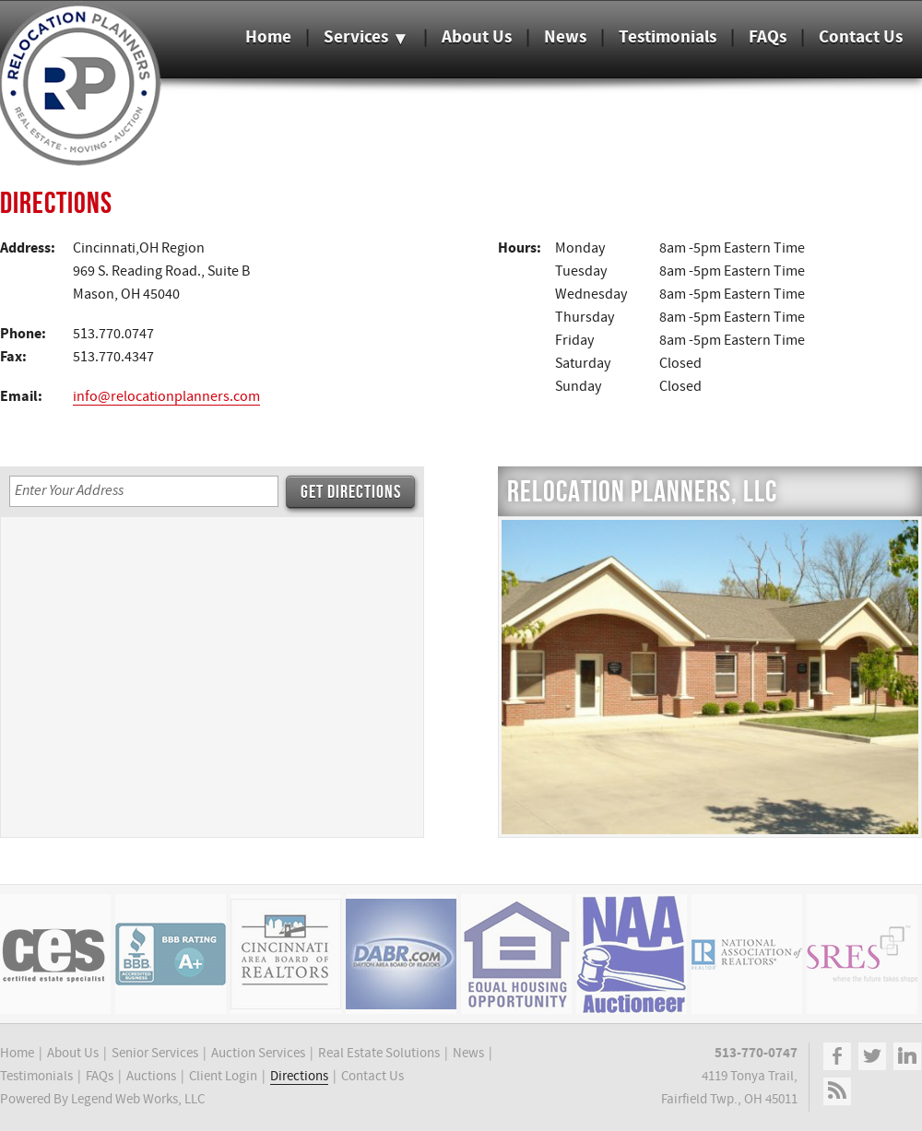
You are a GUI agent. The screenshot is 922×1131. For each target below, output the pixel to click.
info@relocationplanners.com (166, 397)
